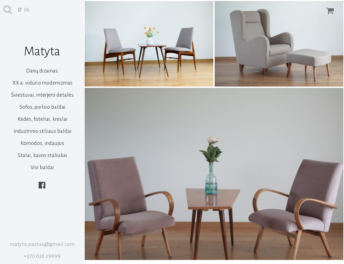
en (26, 10)
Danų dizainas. (42, 70)
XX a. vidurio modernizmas (42, 83)
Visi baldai (42, 167)
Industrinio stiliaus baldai (42, 131)
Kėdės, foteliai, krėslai (42, 119)
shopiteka (330, 257)
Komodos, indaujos (42, 143)
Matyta (42, 51)
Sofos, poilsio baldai (42, 107)
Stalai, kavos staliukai (42, 155)
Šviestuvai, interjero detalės (42, 95)
